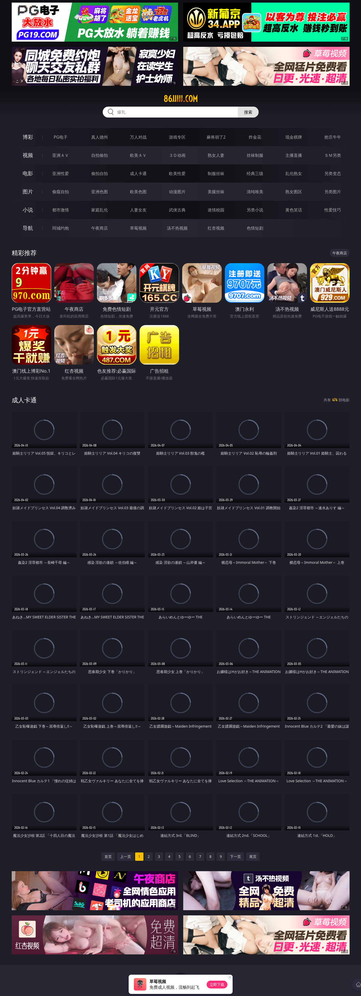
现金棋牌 (293, 137)
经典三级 (255, 173)
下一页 (235, 856)
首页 (108, 856)
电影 (28, 173)
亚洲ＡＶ (60, 155)
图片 (28, 191)
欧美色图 (138, 192)
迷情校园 (216, 210)
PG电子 (61, 137)
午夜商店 (99, 228)
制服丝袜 (216, 173)
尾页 (253, 856)
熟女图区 (293, 192)
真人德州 (99, 137)
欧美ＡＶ (138, 155)
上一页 (125, 856)
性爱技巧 (332, 210)
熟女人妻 (216, 155)
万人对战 (138, 137)
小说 (28, 209)
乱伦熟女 (293, 173)
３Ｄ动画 (177, 155)
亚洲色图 (99, 192)
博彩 (28, 136)
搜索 (248, 112)
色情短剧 (255, 228)
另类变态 (332, 173)
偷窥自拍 (60, 192)
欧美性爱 (177, 173)
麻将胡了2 (216, 137)
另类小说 (255, 210)
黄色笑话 (293, 210)
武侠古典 (177, 210)
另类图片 (332, 192)
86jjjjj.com (180, 99)
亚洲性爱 (60, 173)
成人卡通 (138, 173)
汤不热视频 (177, 228)
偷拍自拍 (99, 173)
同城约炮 (60, 228)
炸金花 (255, 137)
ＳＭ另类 (332, 155)
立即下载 (217, 984)
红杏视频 (216, 228)
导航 (28, 227)
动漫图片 (177, 192)
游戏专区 (177, 137)
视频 (28, 155)
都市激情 (60, 210)
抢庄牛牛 (332, 137)
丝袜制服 (255, 155)
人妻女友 (138, 210)
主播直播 (293, 155)
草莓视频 (138, 228)
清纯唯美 (255, 192)
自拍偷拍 (99, 155)
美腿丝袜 (216, 192)
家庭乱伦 (99, 210)
